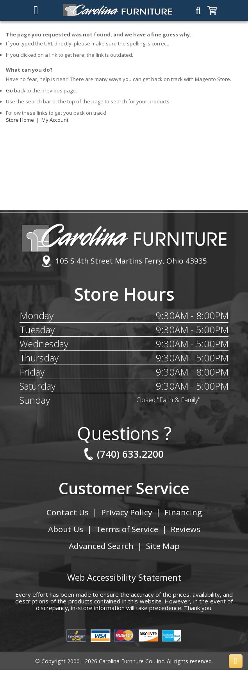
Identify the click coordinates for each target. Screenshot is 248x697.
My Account (54, 119)
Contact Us (66, 512)
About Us (64, 529)
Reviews (186, 529)
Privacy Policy (126, 512)
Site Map (163, 545)
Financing (184, 512)
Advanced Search (101, 545)
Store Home (20, 119)
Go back (15, 90)
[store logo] (118, 10)
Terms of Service (127, 529)
